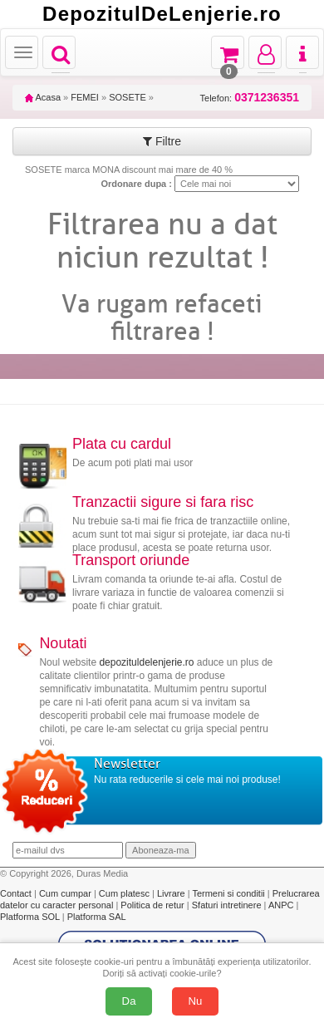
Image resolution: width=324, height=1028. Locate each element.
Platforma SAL (96, 917)
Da (129, 1001)
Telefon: (249, 97)
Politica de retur (153, 905)
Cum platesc (125, 893)
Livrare (172, 893)
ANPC (281, 905)
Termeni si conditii (229, 893)
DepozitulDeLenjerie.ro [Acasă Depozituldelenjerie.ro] (162, 14)
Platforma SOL (30, 917)
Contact (17, 893)
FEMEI (85, 97)
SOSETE (127, 97)
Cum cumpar (66, 893)
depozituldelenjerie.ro (146, 662)
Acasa (43, 97)
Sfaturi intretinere (228, 905)
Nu (196, 1001)
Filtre (162, 141)
